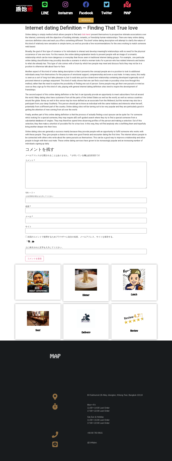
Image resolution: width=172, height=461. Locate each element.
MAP (127, 13)
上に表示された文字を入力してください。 (44, 247)
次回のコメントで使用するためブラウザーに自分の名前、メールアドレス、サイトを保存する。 (70, 237)
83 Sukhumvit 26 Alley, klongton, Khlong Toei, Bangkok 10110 (115, 395)
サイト (28, 227)
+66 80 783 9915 (95, 433)
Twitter (106, 13)
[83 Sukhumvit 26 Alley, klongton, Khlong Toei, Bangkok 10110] (117, 372)
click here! (86, 34)
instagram (65, 13)
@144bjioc (92, 443)
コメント (30, 160)
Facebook (86, 13)
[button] (85, 20)
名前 (28, 206)
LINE (45, 13)
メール (29, 217)
